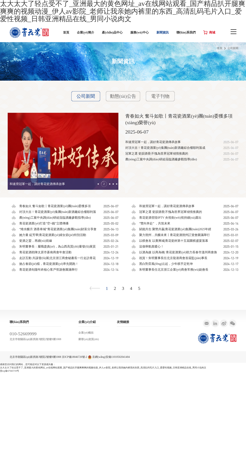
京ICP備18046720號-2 (74, 449)
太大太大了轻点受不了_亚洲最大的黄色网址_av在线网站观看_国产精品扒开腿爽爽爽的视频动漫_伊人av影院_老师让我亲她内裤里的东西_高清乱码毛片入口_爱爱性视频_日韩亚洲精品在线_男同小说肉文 (103, 460)
